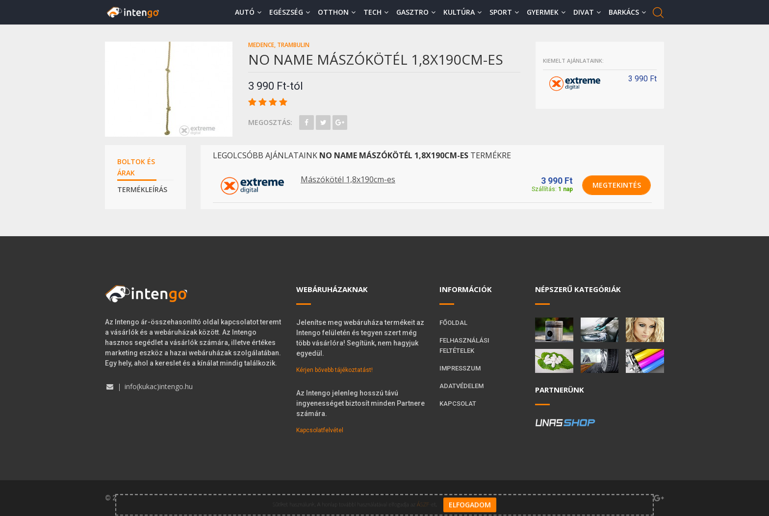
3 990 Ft (557, 180)
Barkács (627, 12)
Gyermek (546, 12)
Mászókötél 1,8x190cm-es (348, 179)
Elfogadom (470, 499)
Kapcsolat (457, 403)
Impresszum (460, 368)
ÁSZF (423, 498)
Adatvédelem (461, 386)
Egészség (289, 12)
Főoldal (453, 322)
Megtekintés (616, 185)
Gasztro (416, 12)
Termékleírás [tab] (142, 189)
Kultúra (462, 12)
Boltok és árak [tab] (136, 167)
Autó (248, 12)
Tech (375, 12)
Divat (587, 12)
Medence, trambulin (278, 45)
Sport (504, 12)
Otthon (337, 12)
